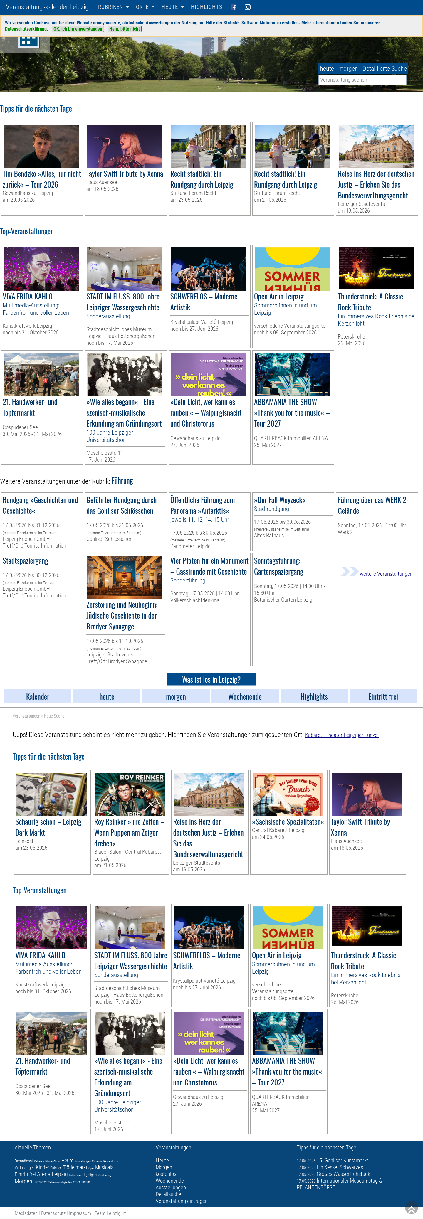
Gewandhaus (110, 1161)
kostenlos (166, 1174)
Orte (142, 7)
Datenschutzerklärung (26, 29)
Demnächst (24, 1161)
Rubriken (110, 7)
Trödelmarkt (75, 1167)
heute (327, 68)
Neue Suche (54, 716)
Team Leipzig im (111, 1213)
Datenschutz (53, 1213)
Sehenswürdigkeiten (60, 1182)
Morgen (23, 1181)
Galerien (56, 1168)
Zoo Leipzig (104, 1175)
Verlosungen (25, 1167)
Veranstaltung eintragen (182, 1201)
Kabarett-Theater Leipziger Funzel (342, 735)
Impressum (80, 1213)
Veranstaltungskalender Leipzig (47, 7)
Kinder (42, 1167)
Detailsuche (168, 1194)
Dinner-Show (52, 1161)
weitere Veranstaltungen (377, 573)
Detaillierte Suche (384, 68)
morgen (348, 68)
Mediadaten (26, 1213)
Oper (91, 1168)
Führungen (75, 1175)
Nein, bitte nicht (124, 29)
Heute (67, 1160)
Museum (97, 1161)
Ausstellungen (83, 1161)
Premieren (40, 1182)
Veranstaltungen (26, 716)
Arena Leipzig (52, 1174)
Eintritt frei (25, 1174)
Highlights (206, 7)
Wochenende (81, 1182)
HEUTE (170, 7)
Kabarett (39, 1161)
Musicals (104, 1167)
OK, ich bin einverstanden (77, 29)
